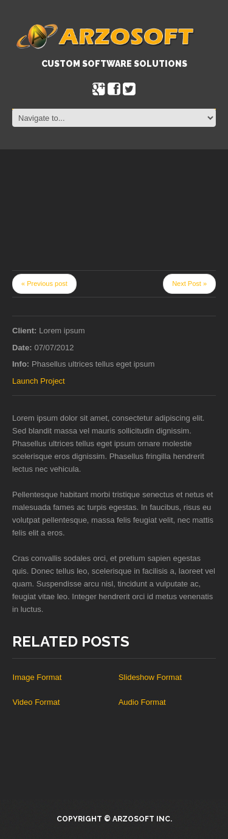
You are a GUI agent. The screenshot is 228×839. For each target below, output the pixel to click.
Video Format (36, 702)
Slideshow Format (150, 677)
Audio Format (142, 702)
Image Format (37, 677)
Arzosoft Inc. (142, 819)
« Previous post (44, 283)
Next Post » (189, 283)
